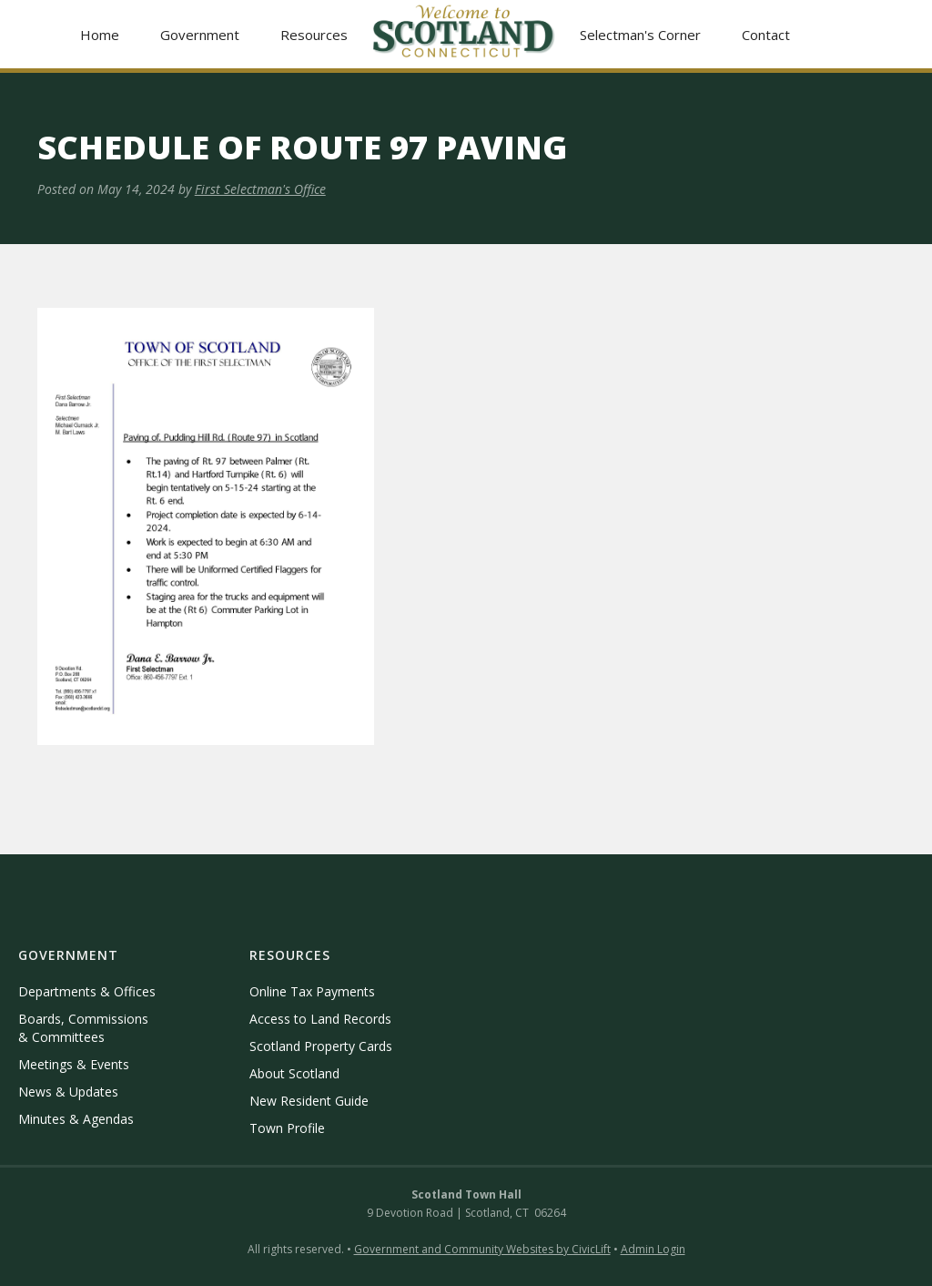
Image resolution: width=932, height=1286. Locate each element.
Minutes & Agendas (76, 1119)
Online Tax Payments (312, 991)
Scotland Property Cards (320, 1046)
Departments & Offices (87, 991)
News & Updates (68, 1091)
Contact (766, 35)
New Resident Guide (309, 1100)
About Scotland (294, 1073)
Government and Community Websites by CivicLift (482, 1249)
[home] (464, 34)
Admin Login (653, 1249)
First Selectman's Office (260, 189)
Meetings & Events (73, 1064)
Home (99, 35)
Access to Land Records (320, 1018)
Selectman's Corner (640, 35)
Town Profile (287, 1128)
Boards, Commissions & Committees (83, 1028)
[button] (200, 34)
